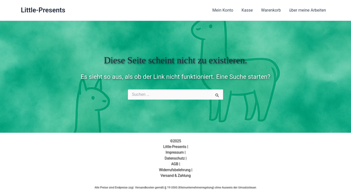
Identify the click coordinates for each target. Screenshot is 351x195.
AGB (174, 164)
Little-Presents (43, 10)
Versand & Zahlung (175, 175)
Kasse (247, 10)
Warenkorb (271, 10)
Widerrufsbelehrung (174, 170)
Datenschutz (175, 158)
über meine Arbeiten (307, 10)
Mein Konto (222, 10)
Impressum (174, 152)
